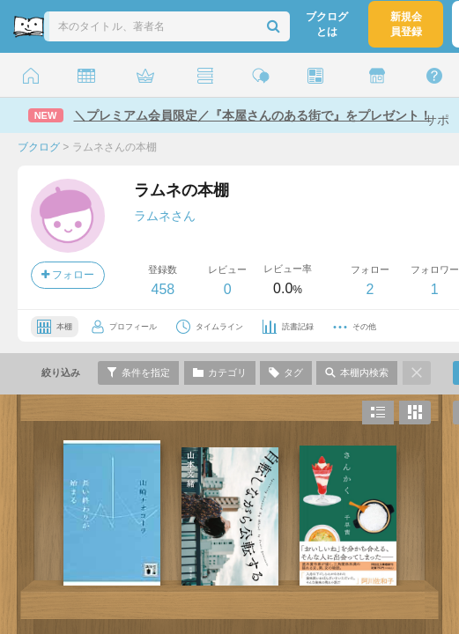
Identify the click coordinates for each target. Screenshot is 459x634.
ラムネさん (165, 216)
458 (162, 289)
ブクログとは (327, 24)
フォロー (67, 275)
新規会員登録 (406, 24)
